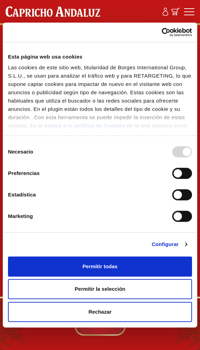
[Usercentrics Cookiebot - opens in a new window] (161, 32)
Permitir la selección (100, 289)
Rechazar (100, 312)
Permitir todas (100, 266)
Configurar (165, 244)
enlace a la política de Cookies (84, 126)
